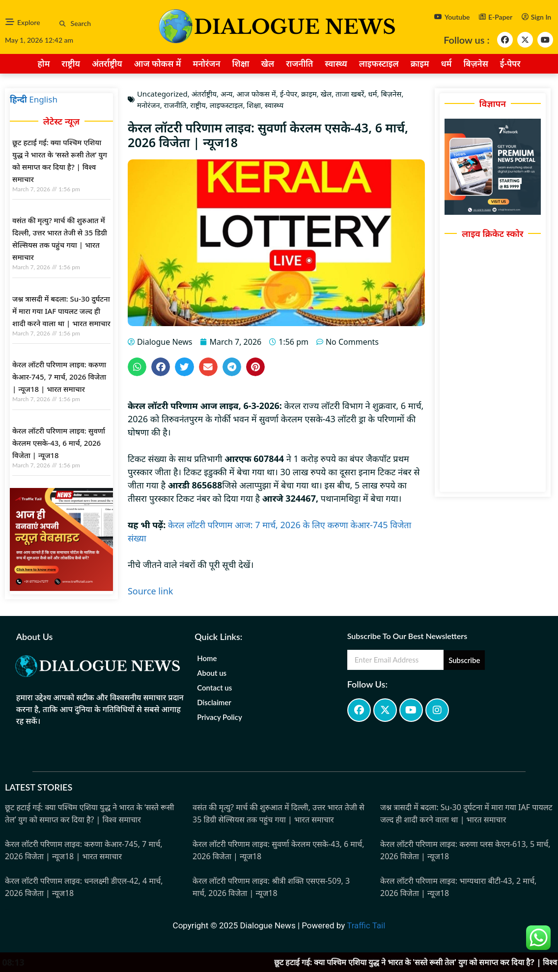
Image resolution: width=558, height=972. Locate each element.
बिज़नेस (476, 63)
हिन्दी (18, 99)
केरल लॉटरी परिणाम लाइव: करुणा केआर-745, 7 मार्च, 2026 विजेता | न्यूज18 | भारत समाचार (59, 376)
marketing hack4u (20, 748)
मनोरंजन (206, 63)
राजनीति (299, 63)
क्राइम (420, 63)
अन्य (227, 94)
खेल (267, 63)
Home (207, 658)
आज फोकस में (157, 63)
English (43, 99)
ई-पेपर (510, 63)
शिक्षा (241, 63)
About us (211, 672)
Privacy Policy (219, 717)
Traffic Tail (366, 925)
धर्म (446, 63)
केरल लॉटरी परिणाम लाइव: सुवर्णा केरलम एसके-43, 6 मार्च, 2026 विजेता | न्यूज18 (58, 443)
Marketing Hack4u (7, 909)
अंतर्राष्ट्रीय (107, 63)
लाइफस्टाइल (379, 63)
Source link (150, 591)
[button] (63, 24)
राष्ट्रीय (70, 63)
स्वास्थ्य (336, 63)
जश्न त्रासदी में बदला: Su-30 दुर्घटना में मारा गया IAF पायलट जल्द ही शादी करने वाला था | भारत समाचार (61, 311)
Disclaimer (214, 702)
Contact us (214, 687)
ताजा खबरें (349, 94)
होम (43, 63)
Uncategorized (162, 94)
